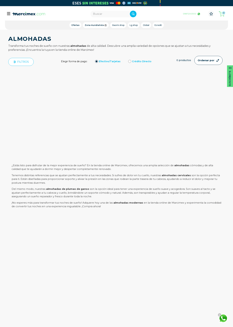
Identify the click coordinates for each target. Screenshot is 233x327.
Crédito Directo (141, 61)
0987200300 (189, 13)
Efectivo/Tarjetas (109, 61)
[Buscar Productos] (144, 14)
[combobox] (113, 14)
